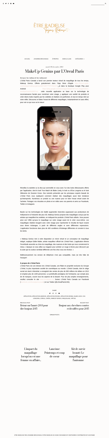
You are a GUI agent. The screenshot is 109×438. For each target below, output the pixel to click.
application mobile (67, 296)
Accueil (27, 59)
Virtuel (73, 298)
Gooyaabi (91, 435)
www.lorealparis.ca (47, 279)
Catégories (79, 59)
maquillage (66, 298)
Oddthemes (72, 435)
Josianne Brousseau (41, 59)
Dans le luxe (66, 59)
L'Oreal (42, 298)
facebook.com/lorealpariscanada (32, 282)
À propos (55, 59)
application (27, 296)
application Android (39, 296)
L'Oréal (48, 298)
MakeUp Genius (56, 298)
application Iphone (53, 296)
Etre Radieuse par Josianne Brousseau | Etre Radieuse (33, 435)
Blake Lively (78, 296)
